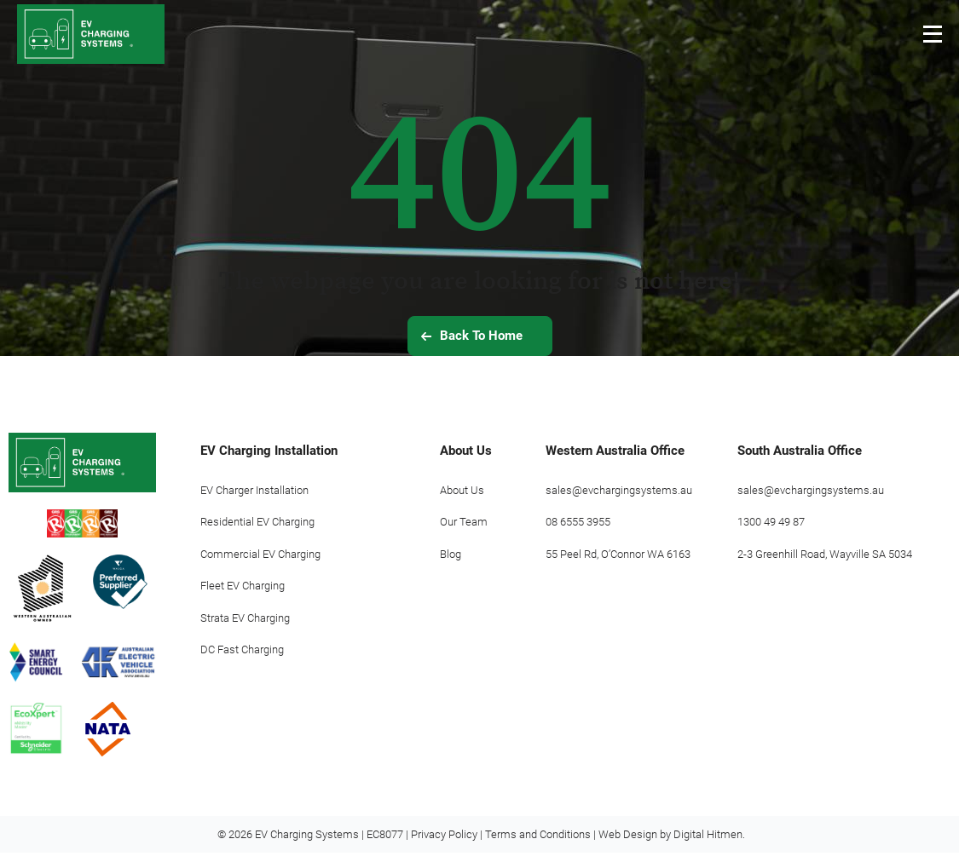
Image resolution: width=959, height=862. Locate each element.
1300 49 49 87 (771, 521)
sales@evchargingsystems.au (619, 490)
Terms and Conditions (538, 843)
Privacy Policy (444, 843)
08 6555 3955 (578, 521)
